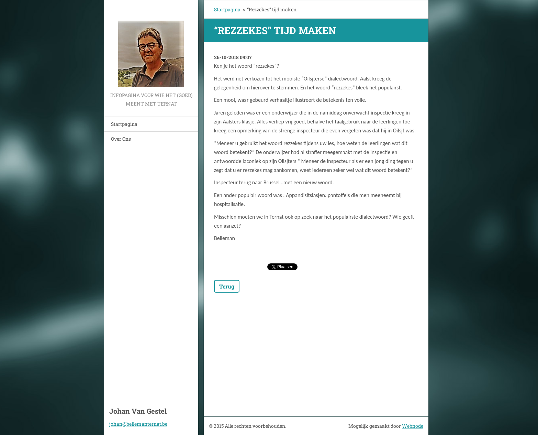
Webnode (412, 426)
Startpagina (124, 124)
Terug (226, 286)
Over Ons (121, 138)
